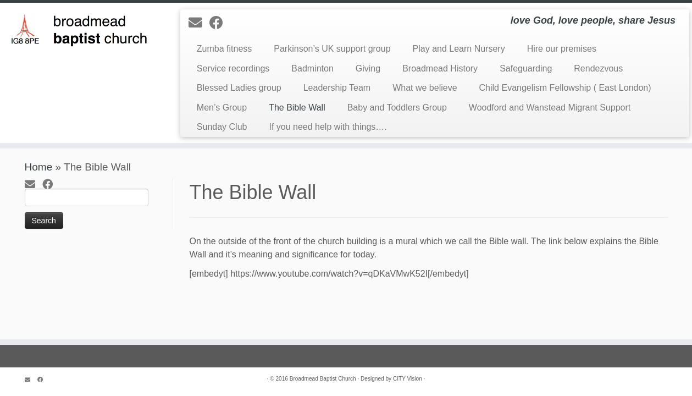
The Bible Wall (297, 107)
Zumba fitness (224, 48)
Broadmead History (440, 68)
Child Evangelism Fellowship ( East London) (565, 87)
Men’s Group (222, 107)
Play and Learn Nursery (459, 48)
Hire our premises (561, 48)
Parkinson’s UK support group (332, 48)
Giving (368, 68)
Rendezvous (598, 68)
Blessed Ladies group (239, 87)
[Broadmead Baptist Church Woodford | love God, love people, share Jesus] (80, 28)
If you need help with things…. (327, 126)
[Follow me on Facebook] (219, 22)
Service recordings (233, 68)
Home (39, 167)
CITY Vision (407, 379)
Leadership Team (336, 87)
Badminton (312, 68)
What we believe (424, 87)
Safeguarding (526, 68)
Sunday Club (222, 126)
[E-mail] (199, 22)
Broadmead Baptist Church (323, 379)
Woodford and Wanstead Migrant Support (549, 107)
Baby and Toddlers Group (397, 107)
